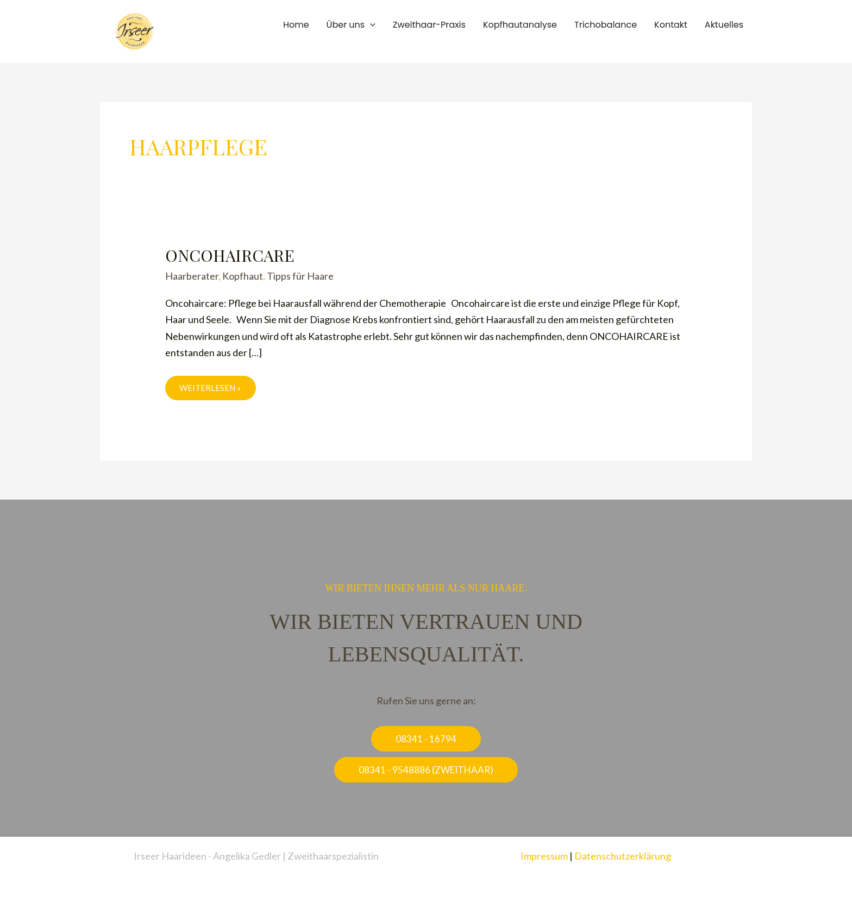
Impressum (544, 856)
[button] (370, 24)
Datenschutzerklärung (622, 856)
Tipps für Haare (300, 276)
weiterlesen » (211, 387)
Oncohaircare (230, 255)
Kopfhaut (242, 276)
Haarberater (191, 276)
